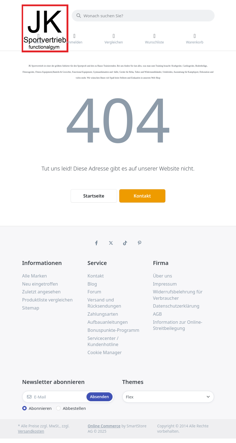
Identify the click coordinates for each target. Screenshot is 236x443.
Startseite (93, 196)
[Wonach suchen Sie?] (143, 15)
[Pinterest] (139, 243)
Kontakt (142, 196)
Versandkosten (31, 431)
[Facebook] (96, 243)
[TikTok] (125, 243)
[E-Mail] (53, 397)
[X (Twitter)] (111, 243)
